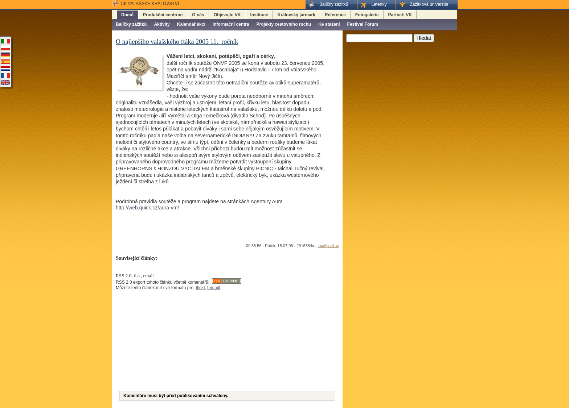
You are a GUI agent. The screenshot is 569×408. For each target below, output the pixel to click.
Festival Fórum (362, 24)
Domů (127, 14)
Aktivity (161, 24)
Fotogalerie (367, 14)
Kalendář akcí (191, 24)
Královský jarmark (296, 14)
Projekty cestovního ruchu (283, 24)
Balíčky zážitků (131, 24)
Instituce (259, 14)
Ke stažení (329, 24)
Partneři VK (400, 14)
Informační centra (231, 24)
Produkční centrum (163, 14)
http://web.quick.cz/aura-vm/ (147, 208)
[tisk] (200, 287)
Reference (335, 14)
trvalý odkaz (328, 245)
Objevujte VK (227, 14)
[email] (213, 287)
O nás (198, 14)
